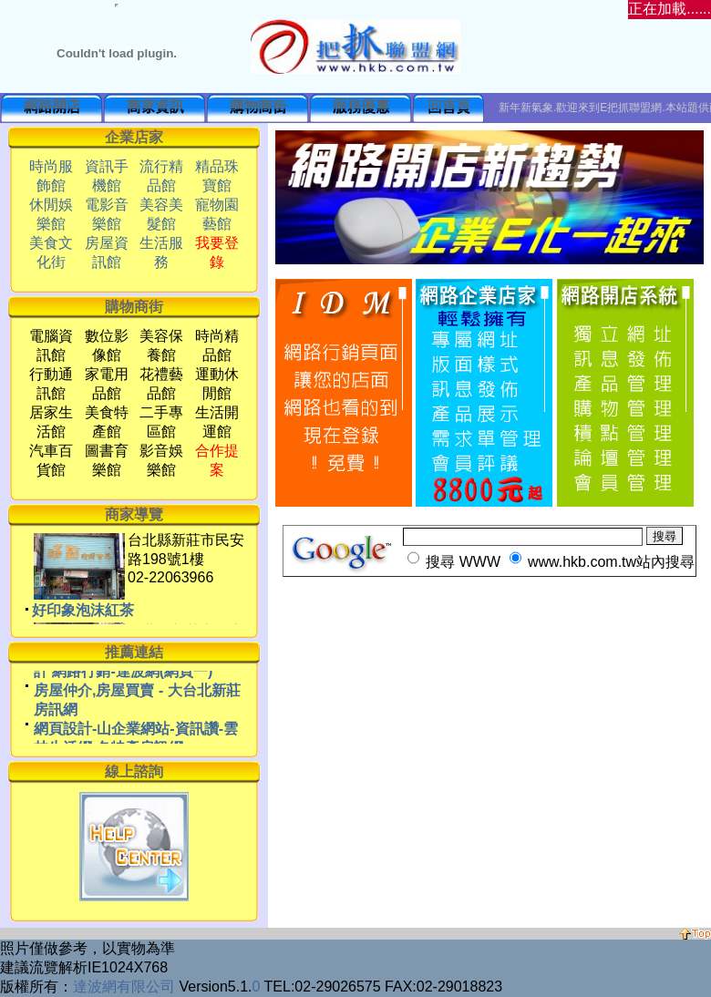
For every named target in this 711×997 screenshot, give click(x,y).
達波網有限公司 (124, 986)
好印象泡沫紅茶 (83, 619)
